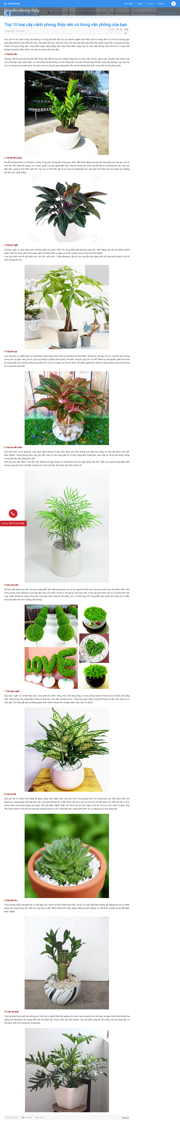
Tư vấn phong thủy (167, 13)
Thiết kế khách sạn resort (119, 13)
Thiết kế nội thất (99, 13)
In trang (40, 1117)
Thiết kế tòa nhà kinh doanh (144, 13)
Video (139, 4)
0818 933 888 (14, 4)
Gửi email (27, 1117)
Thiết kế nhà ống (82, 13)
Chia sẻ (126, 30)
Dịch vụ (54, 13)
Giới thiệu (129, 4)
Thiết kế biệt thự (66, 13)
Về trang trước (11, 1117)
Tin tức (150, 4)
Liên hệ (161, 4)
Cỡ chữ (111, 29)
